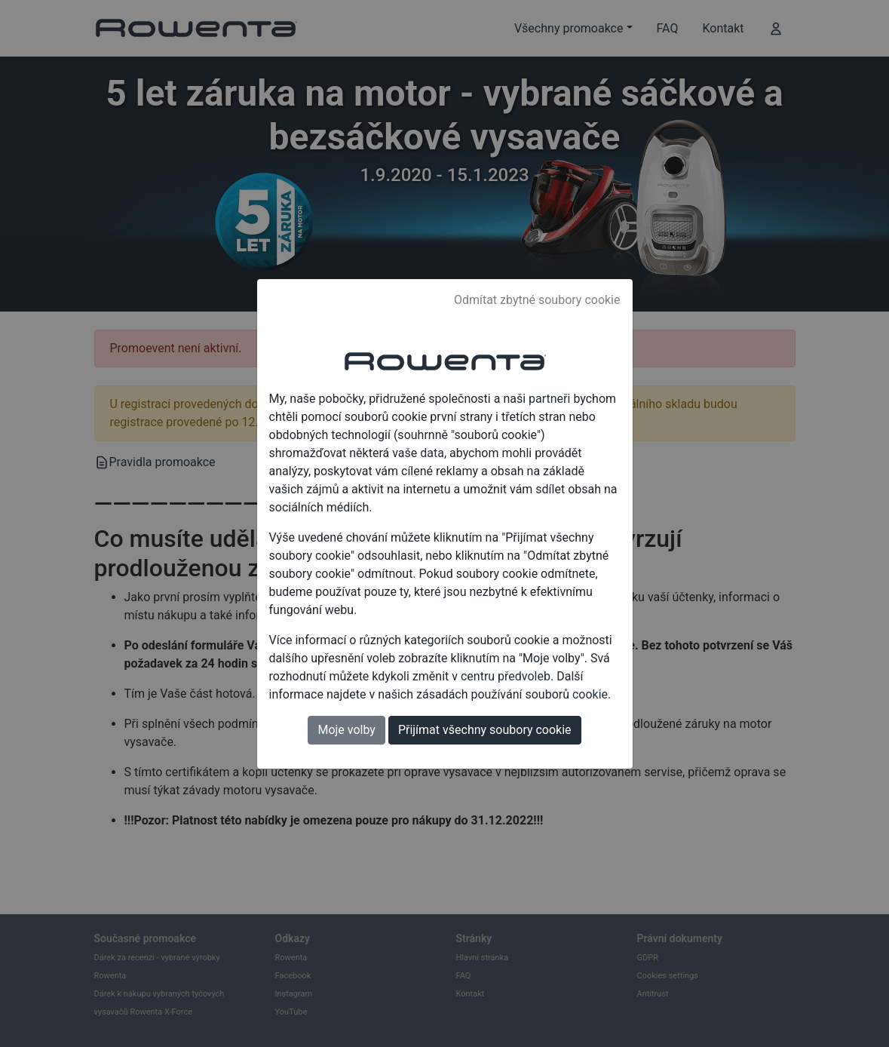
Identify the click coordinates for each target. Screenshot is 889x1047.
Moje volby (346, 730)
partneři (549, 398)
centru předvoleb (505, 676)
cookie (590, 694)
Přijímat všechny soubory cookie (485, 730)
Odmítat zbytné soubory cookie (537, 300)
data (432, 453)
